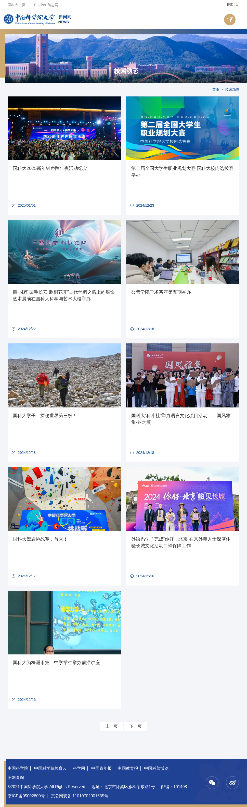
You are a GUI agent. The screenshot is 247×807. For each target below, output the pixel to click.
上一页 (112, 726)
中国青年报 (101, 768)
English (40, 5)
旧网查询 (16, 777)
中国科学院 (18, 768)
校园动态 (126, 71)
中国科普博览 (156, 768)
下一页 (135, 726)
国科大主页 (16, 5)
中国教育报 (128, 768)
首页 (215, 90)
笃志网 (53, 5)
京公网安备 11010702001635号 (79, 796)
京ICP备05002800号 (26, 796)
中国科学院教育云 (50, 768)
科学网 (79, 768)
